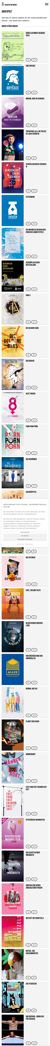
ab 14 (34, 125)
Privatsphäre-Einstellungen (24, 539)
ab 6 (34, 354)
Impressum (20, 544)
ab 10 (34, 322)
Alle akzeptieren (25, 532)
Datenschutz (29, 544)
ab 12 (34, 92)
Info (28, 59)
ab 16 (34, 59)
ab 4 (34, 158)
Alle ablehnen (25, 535)
